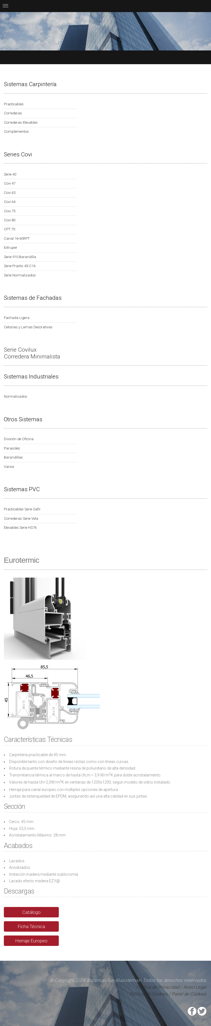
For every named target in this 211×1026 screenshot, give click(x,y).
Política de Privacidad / (159, 987)
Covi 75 (9, 211)
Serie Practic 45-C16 (19, 266)
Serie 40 (10, 174)
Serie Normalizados (20, 275)
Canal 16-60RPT (17, 238)
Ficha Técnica (31, 926)
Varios (9, 467)
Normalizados (15, 396)
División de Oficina (19, 439)
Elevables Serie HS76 (20, 527)
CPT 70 (9, 229)
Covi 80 (9, 220)
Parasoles (12, 448)
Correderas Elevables (21, 122)
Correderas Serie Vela (21, 518)
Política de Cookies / (150, 994)
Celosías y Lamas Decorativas (28, 327)
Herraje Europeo (31, 940)
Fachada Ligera (16, 318)
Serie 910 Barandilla (20, 257)
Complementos (16, 131)
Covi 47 (9, 183)
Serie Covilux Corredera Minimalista (32, 353)
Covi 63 (9, 193)
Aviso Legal (194, 987)
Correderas (13, 113)
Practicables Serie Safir (22, 509)
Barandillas (13, 457)
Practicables (14, 104)
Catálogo (31, 912)
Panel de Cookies (189, 994)
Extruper (10, 247)
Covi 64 (9, 202)
